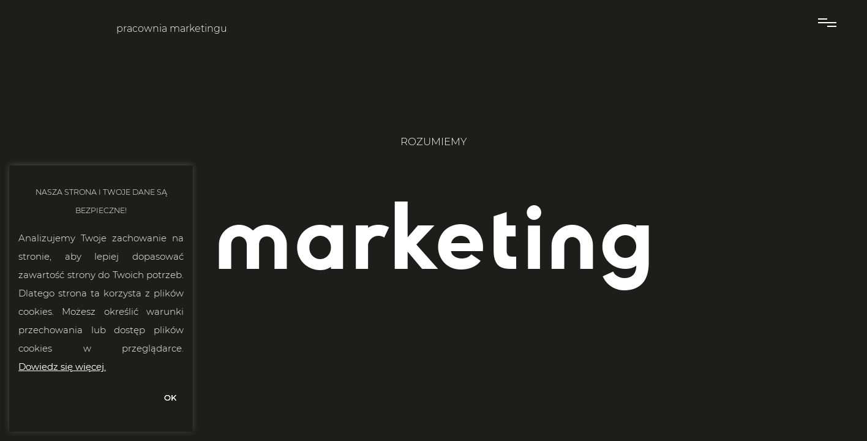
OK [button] (170, 397)
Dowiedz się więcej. (62, 366)
